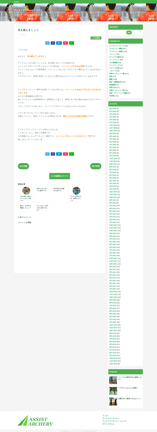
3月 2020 (112, 316)
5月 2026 (112, 111)
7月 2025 (112, 139)
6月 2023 (112, 208)
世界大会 (112, 87)
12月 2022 (113, 225)
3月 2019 (112, 350)
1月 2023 (112, 222)
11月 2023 (113, 194)
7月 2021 (112, 272)
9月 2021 (112, 267)
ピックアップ (114, 65)
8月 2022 (112, 236)
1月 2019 (112, 355)
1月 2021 (112, 289)
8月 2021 (112, 269)
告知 (111, 76)
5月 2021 (112, 278)
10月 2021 (113, 264)
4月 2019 (112, 347)
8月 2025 (112, 136)
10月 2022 (113, 231)
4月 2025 (112, 147)
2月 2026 (112, 120)
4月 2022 (112, 247)
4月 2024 (112, 181)
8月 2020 (112, 303)
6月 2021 (112, 275)
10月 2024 (113, 164)
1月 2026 (112, 122)
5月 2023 (112, 211)
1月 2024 (112, 189)
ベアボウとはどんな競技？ (128, 388)
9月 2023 (112, 200)
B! (59, 43)
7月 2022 (112, 239)
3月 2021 (112, 283)
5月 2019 (112, 344)
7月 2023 (112, 205)
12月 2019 (113, 325)
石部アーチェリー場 (116, 90)
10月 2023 (113, 197)
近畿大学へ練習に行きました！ (130, 398)
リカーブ (112, 71)
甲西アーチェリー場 (116, 74)
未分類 (111, 96)
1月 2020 (112, 322)
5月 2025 (112, 144)
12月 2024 (113, 158)
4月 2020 (112, 314)
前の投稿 (96, 166)
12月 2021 (113, 258)
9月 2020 (112, 300)
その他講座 (96, 38)
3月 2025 (112, 150)
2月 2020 (112, 319)
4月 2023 (112, 214)
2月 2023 (112, 219)
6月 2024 (112, 175)
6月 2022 (112, 242)
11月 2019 (113, 328)
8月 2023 (112, 203)
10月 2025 (113, 131)
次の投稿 (23, 166)
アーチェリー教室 (116, 51)
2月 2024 (112, 186)
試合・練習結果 (115, 82)
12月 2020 (113, 292)
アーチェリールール (116, 46)
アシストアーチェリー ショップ (114, 421)
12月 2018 (113, 358)
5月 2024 (112, 178)
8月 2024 (112, 169)
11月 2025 (113, 128)
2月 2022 (112, 253)
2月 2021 (112, 286)
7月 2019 (112, 339)
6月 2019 (112, 341)
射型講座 (112, 85)
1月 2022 (112, 255)
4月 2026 (112, 114)
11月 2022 (113, 228)
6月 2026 (112, 108)
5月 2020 (112, 311)
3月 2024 (112, 183)
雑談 (111, 79)
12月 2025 (113, 125)
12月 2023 (113, 192)
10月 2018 (113, 364)
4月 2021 (112, 280)
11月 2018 (113, 361)
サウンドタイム (108, 424)
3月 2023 (112, 217)
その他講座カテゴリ (59, 176)
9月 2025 (112, 133)
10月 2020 (113, 297)
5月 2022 (112, 244)
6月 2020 (112, 308)
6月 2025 (112, 142)
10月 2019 (113, 330)
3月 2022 (112, 250)
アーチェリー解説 (116, 48)
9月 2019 (112, 333)
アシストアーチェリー (110, 418)
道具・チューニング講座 (118, 93)
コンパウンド (114, 60)
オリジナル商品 (115, 57)
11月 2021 (113, 261)
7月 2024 (112, 172)
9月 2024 (112, 167)
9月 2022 (112, 233)
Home (16, 2)
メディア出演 (114, 68)
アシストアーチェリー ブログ (28, 10)
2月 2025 (112, 153)
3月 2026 (112, 117)
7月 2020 (112, 305)
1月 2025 (112, 156)
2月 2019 (112, 353)
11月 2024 (113, 161)
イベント (112, 54)
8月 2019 (112, 336)
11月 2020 (113, 294)
